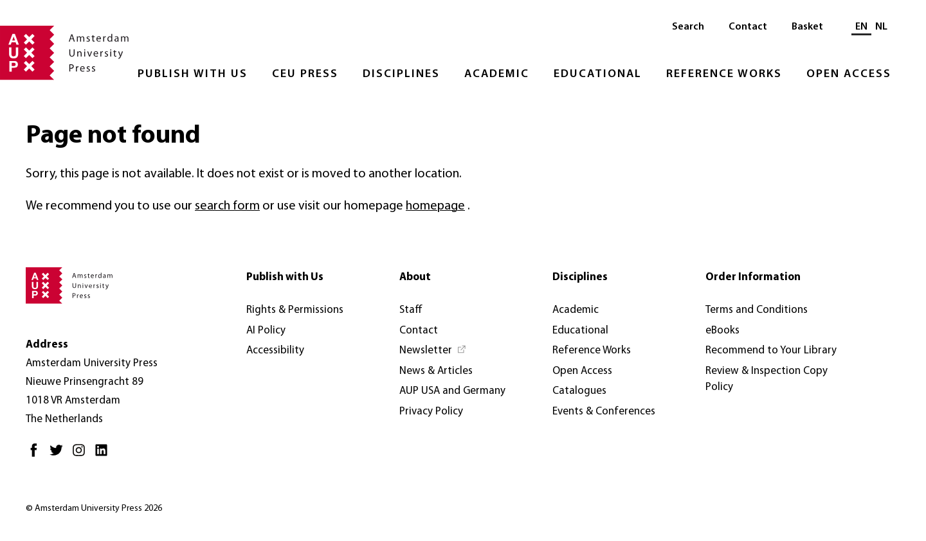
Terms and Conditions (756, 310)
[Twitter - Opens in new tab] (59, 455)
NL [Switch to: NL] (881, 27)
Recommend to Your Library (771, 350)
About (415, 277)
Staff (410, 310)
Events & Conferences (603, 411)
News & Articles (436, 371)
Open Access (848, 74)
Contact (748, 27)
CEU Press (305, 74)
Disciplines (401, 74)
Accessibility (275, 350)
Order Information (753, 277)
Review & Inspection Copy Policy (766, 379)
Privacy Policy (431, 411)
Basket (807, 27)
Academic (496, 74)
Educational (598, 74)
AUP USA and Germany (452, 391)
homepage (435, 206)
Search (688, 27)
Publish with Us (193, 74)
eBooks (722, 330)
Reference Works (724, 74)
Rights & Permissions (294, 310)
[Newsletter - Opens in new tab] (433, 351)
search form (227, 206)
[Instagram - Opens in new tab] (82, 455)
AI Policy (266, 330)
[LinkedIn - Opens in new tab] (104, 455)
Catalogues (579, 391)
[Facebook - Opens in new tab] (37, 455)
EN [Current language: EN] (861, 27)
